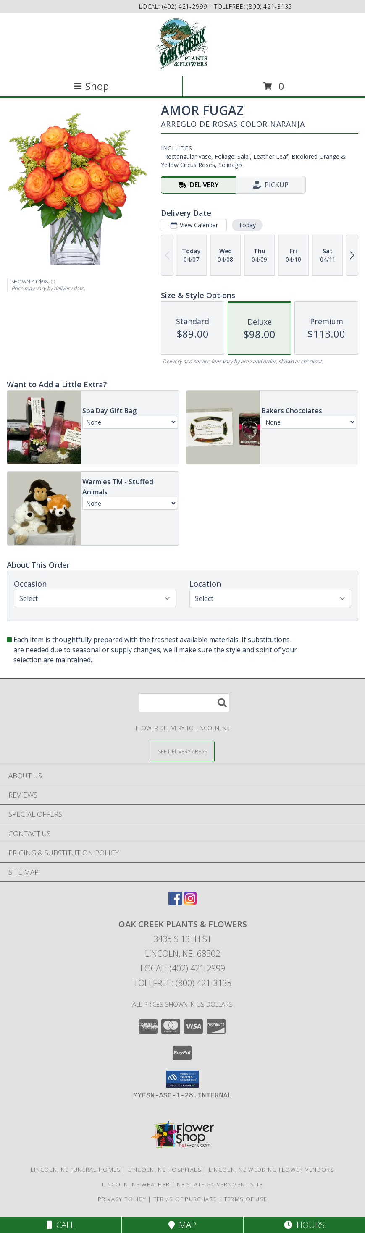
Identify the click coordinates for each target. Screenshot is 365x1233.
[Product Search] (184, 702)
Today (247, 225)
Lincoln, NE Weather (136, 1184)
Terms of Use (246, 1199)
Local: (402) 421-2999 (182, 968)
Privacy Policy (122, 1199)
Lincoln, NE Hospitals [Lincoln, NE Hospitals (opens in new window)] (165, 1169)
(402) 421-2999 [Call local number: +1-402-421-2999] (185, 6)
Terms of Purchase (185, 1199)
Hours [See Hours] (304, 1224)
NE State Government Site (220, 1184)
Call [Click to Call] (61, 1224)
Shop (91, 86)
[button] (182, 1079)
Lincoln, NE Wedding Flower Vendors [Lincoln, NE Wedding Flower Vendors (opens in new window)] (271, 1169)
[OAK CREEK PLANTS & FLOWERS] (182, 44)
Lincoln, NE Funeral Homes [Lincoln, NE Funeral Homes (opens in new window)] (76, 1169)
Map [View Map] (182, 1224)
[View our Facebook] (175, 902)
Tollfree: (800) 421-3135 (182, 983)
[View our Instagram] (190, 902)
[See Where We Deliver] (183, 751)
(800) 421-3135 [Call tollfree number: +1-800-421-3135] (269, 6)
